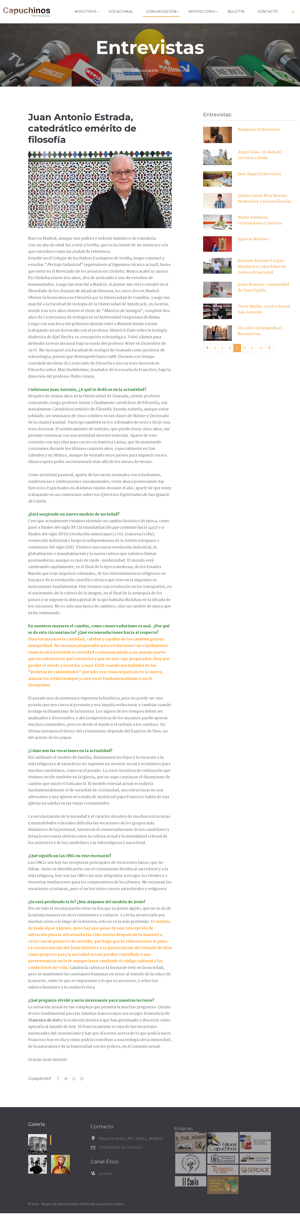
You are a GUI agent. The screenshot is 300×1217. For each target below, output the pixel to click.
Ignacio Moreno (253, 239)
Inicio (116, 71)
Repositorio (202, 12)
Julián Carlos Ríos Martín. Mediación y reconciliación (264, 199)
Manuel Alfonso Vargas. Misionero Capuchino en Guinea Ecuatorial (262, 267)
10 (261, 348)
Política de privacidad (95, 1204)
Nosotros (85, 12)
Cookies (118, 1204)
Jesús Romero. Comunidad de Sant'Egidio (263, 288)
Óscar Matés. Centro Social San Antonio (264, 309)
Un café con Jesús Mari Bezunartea (260, 331)
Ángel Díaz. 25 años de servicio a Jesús (259, 155)
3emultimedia (67, 1204)
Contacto (268, 12)
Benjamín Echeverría (259, 130)
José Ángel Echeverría (259, 174)
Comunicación (161, 12)
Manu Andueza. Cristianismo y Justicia (260, 220)
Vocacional (121, 12)
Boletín (236, 12)
